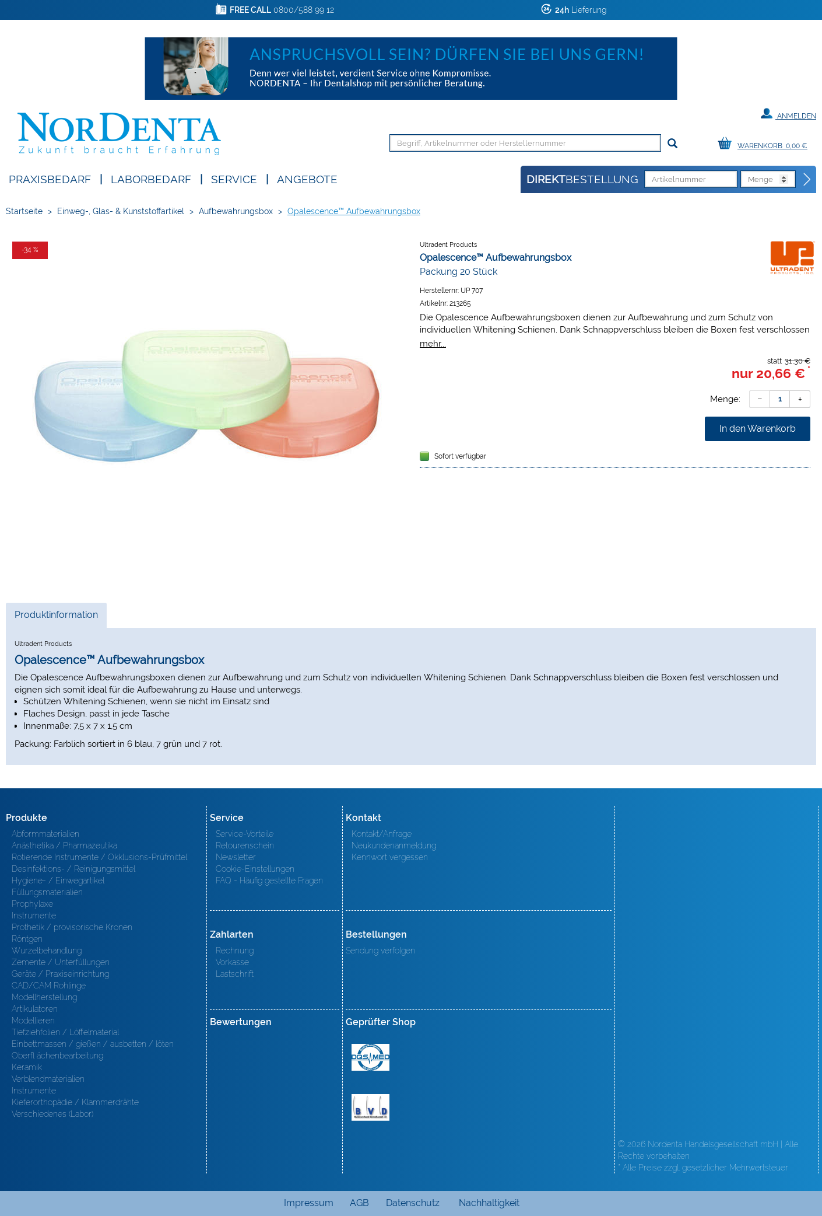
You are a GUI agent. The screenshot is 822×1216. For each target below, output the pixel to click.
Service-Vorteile (244, 833)
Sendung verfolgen (380, 950)
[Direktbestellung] (807, 179)
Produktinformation (56, 618)
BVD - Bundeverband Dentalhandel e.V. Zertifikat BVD (370, 1107)
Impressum (308, 1202)
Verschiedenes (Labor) (52, 1114)
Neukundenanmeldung (394, 845)
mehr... (433, 343)
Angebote (307, 178)
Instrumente (34, 915)
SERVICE (234, 178)
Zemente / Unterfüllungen (61, 962)
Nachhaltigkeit (489, 1202)
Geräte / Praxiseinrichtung (60, 974)
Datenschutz (413, 1202)
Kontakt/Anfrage (382, 833)
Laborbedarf (151, 178)
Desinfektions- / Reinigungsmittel (73, 868)
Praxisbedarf (50, 178)
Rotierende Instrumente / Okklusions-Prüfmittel (99, 857)
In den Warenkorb (757, 428)
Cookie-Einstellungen (255, 868)
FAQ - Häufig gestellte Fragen (269, 880)
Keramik (27, 1067)
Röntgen (27, 939)
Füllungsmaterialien (47, 892)
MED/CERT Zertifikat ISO (370, 1057)
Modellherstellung (44, 997)
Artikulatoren (35, 1009)
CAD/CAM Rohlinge (49, 985)
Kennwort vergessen (390, 857)
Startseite (24, 211)
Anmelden (788, 113)
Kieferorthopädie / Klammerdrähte (75, 1102)
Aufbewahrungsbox (236, 211)
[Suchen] (672, 143)
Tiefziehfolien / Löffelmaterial (65, 1032)
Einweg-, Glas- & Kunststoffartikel (120, 211)
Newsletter (236, 857)
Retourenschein (245, 845)
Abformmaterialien (45, 833)
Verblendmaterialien (48, 1079)
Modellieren (33, 1020)
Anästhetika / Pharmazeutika (64, 845)
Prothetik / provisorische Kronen (72, 927)
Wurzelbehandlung (47, 950)
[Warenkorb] (765, 144)
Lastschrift (235, 974)
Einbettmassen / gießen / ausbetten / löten (93, 1044)
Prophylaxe (32, 903)
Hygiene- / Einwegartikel (58, 880)
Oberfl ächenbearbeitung (57, 1055)
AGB (359, 1202)
